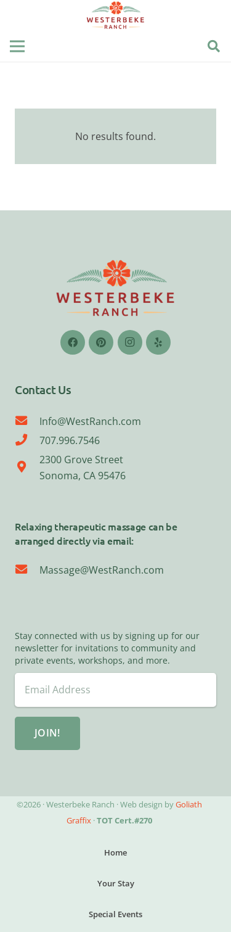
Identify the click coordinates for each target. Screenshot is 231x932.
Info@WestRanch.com (90, 421)
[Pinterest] (101, 342)
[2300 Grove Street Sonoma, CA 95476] (27, 468)
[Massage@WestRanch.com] (27, 570)
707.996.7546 (69, 440)
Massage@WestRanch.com (101, 570)
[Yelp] (158, 342)
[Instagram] (130, 342)
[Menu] (17, 46)
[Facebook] (72, 342)
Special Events (115, 914)
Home (115, 852)
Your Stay (115, 883)
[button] (213, 46)
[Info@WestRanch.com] (27, 421)
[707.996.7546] (27, 440)
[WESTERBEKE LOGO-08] (116, 15)
